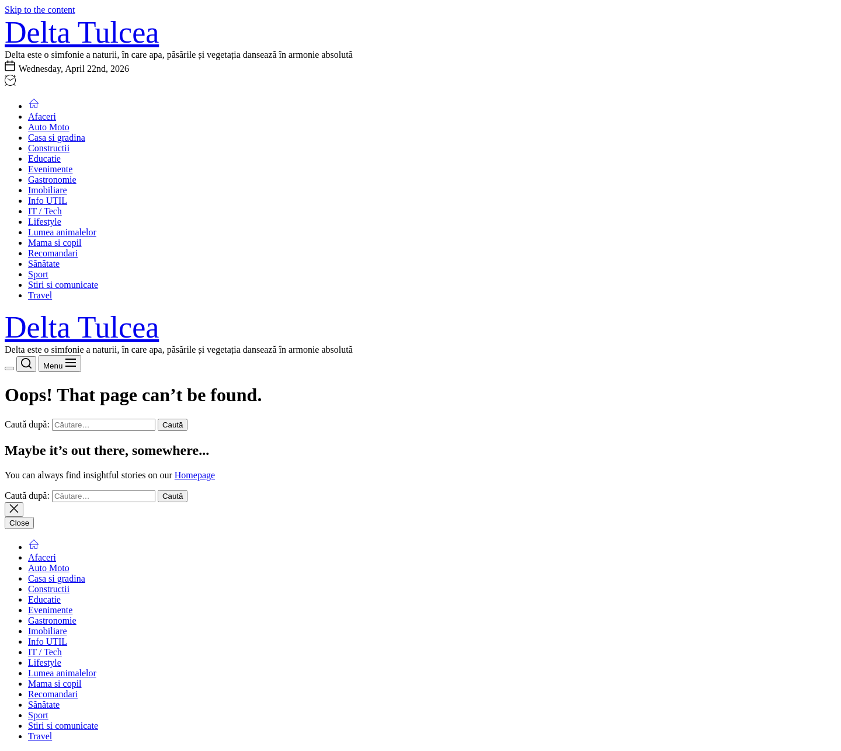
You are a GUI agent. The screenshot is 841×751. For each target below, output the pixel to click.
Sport (38, 274)
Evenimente (50, 169)
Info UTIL (47, 201)
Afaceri (42, 116)
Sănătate (44, 264)
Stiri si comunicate (63, 285)
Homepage (195, 475)
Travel (40, 295)
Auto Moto (48, 127)
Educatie (44, 159)
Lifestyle (44, 222)
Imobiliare (47, 190)
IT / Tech (45, 211)
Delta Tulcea (82, 32)
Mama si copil (55, 243)
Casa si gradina (56, 137)
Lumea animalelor (62, 232)
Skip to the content (40, 10)
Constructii (48, 148)
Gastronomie (52, 180)
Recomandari (53, 253)
